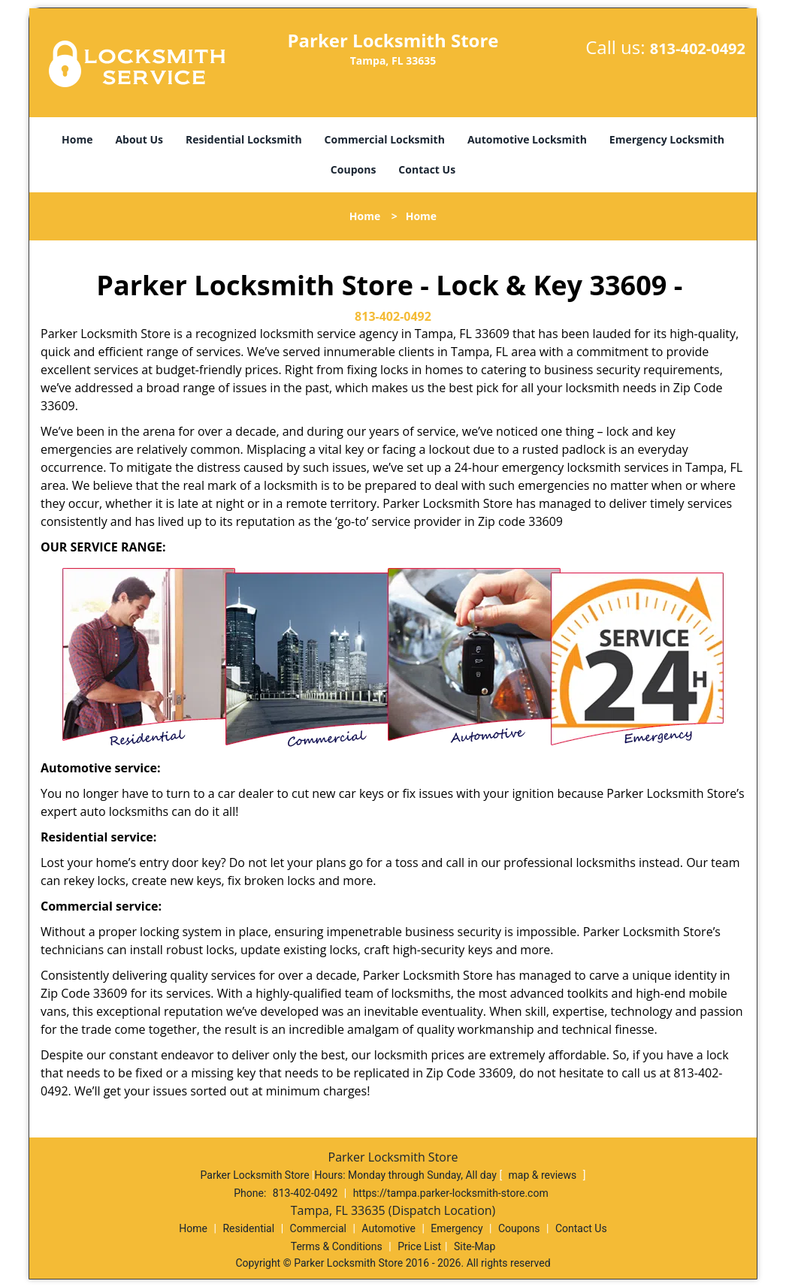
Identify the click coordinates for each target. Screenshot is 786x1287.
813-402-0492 (697, 48)
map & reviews (544, 1175)
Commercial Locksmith (385, 139)
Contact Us (426, 169)
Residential (248, 1228)
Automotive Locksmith (527, 139)
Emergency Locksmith (666, 139)
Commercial (318, 1228)
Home (77, 139)
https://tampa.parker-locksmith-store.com (451, 1193)
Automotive (388, 1228)
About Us (139, 139)
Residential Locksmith (244, 139)
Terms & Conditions (336, 1246)
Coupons (353, 169)
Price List (419, 1246)
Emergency (456, 1228)
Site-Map (474, 1246)
